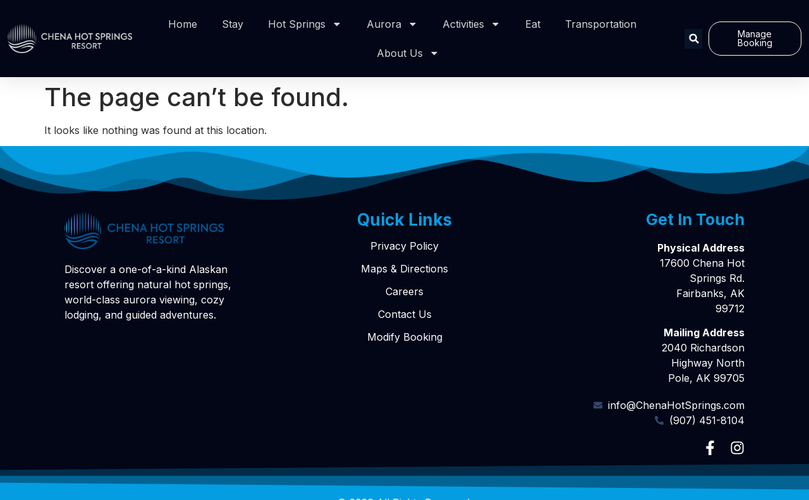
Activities (471, 24)
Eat (532, 24)
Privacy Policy (404, 246)
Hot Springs (305, 24)
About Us (408, 53)
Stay (232, 24)
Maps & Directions (404, 268)
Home (182, 24)
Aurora (392, 24)
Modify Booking (404, 337)
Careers (404, 291)
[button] (694, 39)
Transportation (600, 24)
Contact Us (405, 314)
